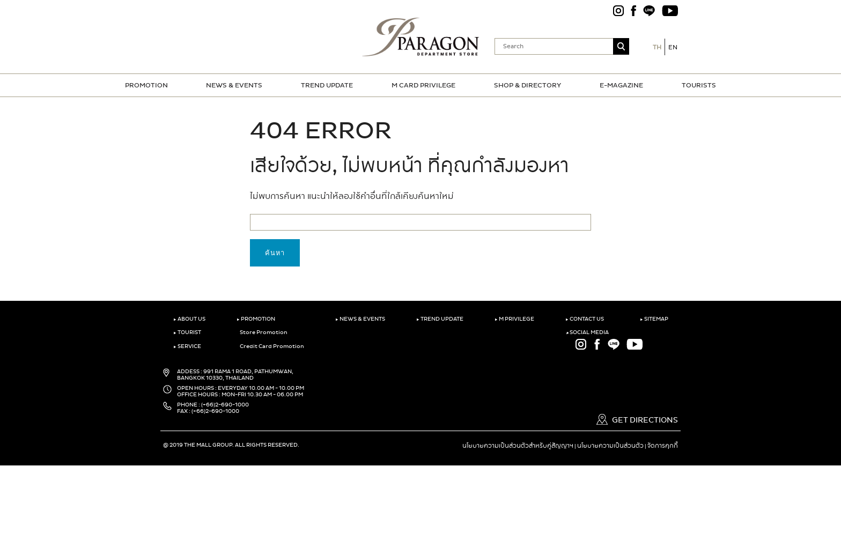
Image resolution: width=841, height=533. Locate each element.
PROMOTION (146, 85)
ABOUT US (189, 319)
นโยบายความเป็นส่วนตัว (610, 445)
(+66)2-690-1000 (225, 405)
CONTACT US (584, 319)
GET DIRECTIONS (637, 420)
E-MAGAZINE (621, 85)
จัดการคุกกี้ (662, 445)
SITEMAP (654, 319)
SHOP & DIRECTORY (527, 85)
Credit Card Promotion (270, 346)
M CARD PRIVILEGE (423, 85)
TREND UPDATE (327, 85)
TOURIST (187, 332)
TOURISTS (699, 85)
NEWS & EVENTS (234, 85)
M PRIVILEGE (514, 319)
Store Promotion (262, 332)
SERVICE (187, 346)
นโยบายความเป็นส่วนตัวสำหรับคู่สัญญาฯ (517, 445)
